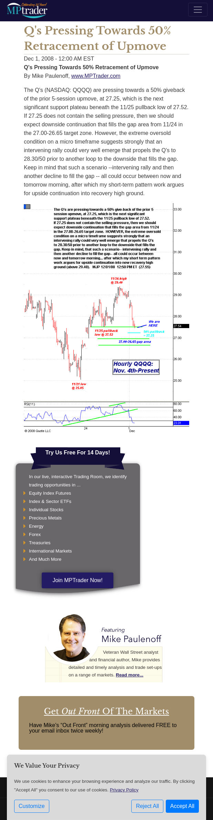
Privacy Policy (124, 789)
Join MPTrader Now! (77, 580)
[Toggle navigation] (197, 10)
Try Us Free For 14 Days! (77, 452)
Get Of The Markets (106, 711)
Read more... (129, 674)
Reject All (147, 806)
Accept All (182, 806)
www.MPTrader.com (96, 76)
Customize (32, 806)
